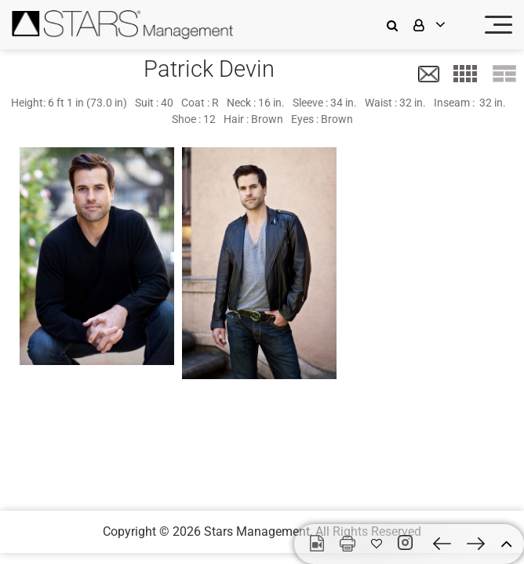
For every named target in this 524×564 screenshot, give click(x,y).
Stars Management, (258, 531)
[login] (439, 25)
